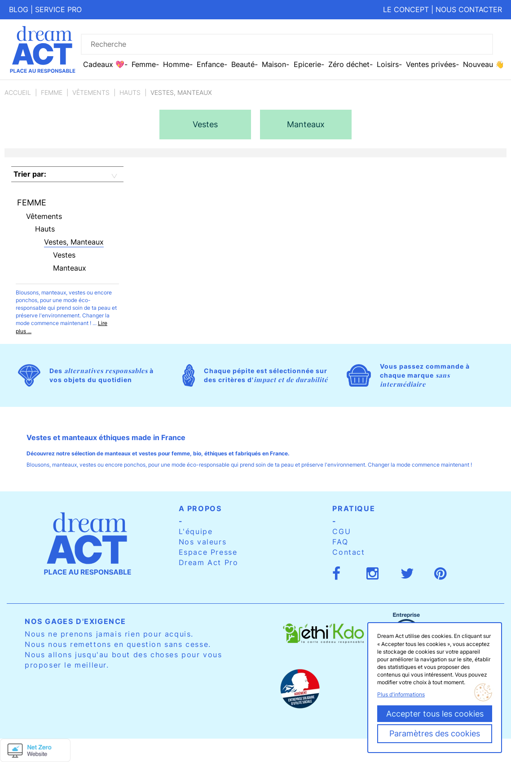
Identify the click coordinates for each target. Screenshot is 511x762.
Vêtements (91, 92)
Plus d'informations (401, 694)
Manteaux (69, 267)
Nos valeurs (203, 541)
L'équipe (196, 531)
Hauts (130, 92)
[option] (205, 124)
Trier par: (29, 173)
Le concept (406, 9)
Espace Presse (208, 552)
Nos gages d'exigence (75, 621)
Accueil (17, 92)
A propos (200, 508)
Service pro (58, 9)
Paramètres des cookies (434, 733)
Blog (18, 9)
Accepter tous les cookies (435, 713)
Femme (51, 92)
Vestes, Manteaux (74, 241)
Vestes (64, 254)
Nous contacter (469, 9)
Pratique (353, 508)
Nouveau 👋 (483, 64)
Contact (348, 552)
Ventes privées (431, 64)
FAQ (340, 541)
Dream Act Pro (208, 562)
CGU (341, 531)
